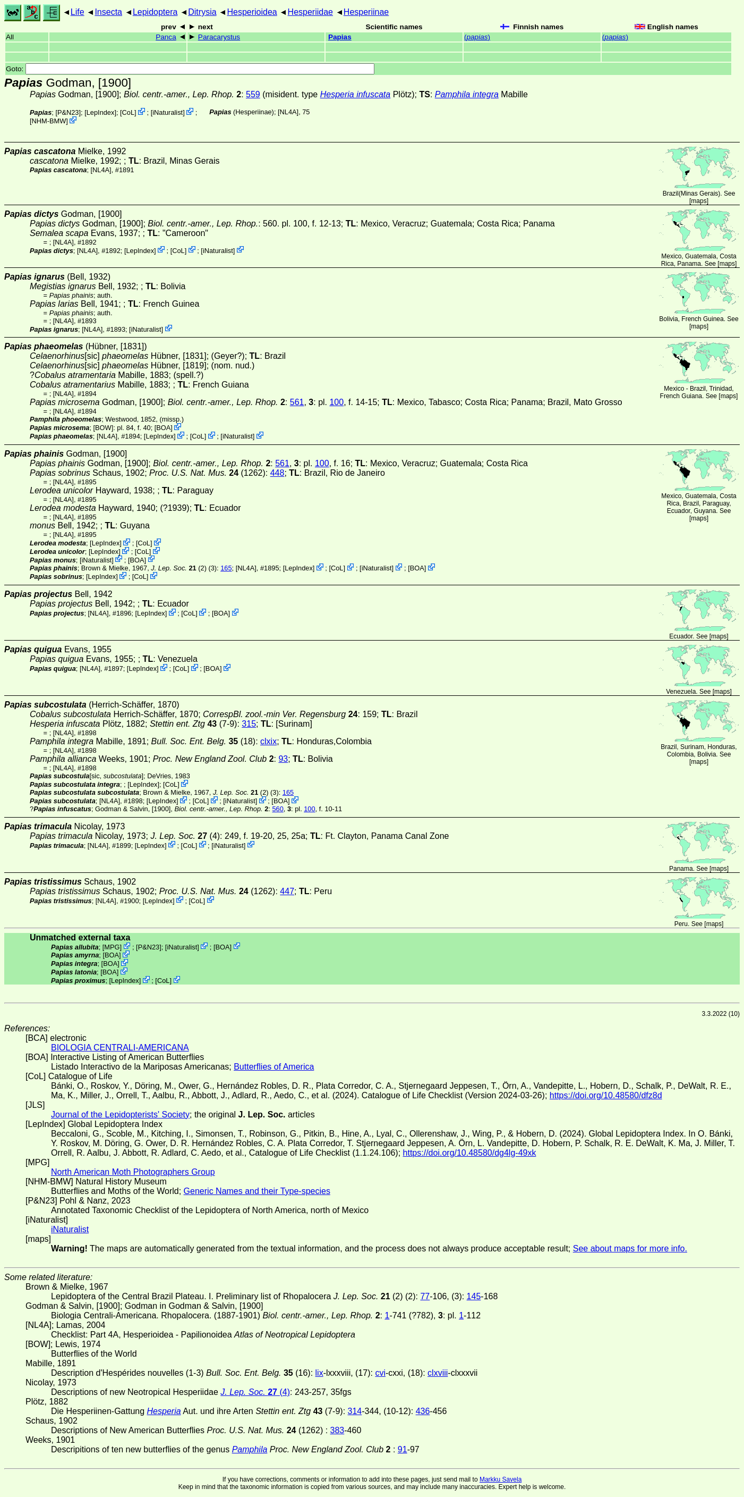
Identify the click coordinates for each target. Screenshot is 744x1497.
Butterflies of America (274, 1066)
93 (283, 758)
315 (249, 723)
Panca (166, 37)
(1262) (207, 472)
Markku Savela (500, 1479)
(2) (179, 568)
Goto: (190, 69)
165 (226, 568)
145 (474, 1296)
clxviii (437, 1372)
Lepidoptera (155, 11)
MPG (111, 947)
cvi (380, 1372)
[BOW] (103, 428)
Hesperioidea (252, 11)
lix (319, 1372)
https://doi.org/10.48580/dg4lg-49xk (469, 1152)
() (477, 37)
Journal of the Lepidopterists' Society (120, 1114)
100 (336, 402)
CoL (128, 112)
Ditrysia (202, 11)
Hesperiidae (310, 11)
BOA (163, 428)
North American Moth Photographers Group (133, 1171)
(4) (185, 835)
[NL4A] (288, 112)
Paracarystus (219, 37)
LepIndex (101, 112)
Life (77, 11)
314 (355, 1411)
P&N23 (68, 112)
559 (253, 94)
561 (297, 402)
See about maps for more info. (630, 1248)
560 (277, 809)
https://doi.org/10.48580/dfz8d (606, 1095)
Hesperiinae (366, 11)
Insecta (108, 11)
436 (423, 1411)
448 (277, 472)
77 (425, 1296)
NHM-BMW (49, 121)
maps (698, 201)
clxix (268, 741)
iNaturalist (167, 112)
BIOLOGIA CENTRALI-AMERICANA (120, 1047)
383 (337, 1430)
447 (287, 891)
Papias (340, 37)
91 (402, 1449)
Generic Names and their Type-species (257, 1191)
